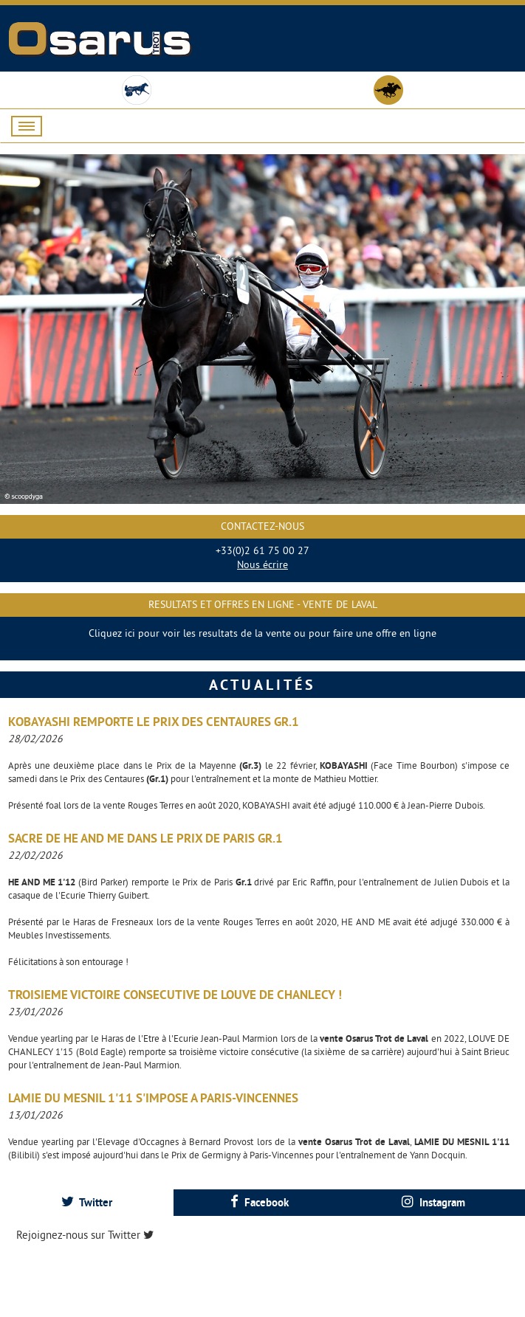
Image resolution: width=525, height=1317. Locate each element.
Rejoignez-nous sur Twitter (85, 1235)
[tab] (87, 1202)
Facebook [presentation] (259, 1202)
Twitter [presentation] (86, 1202)
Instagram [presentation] (433, 1202)
